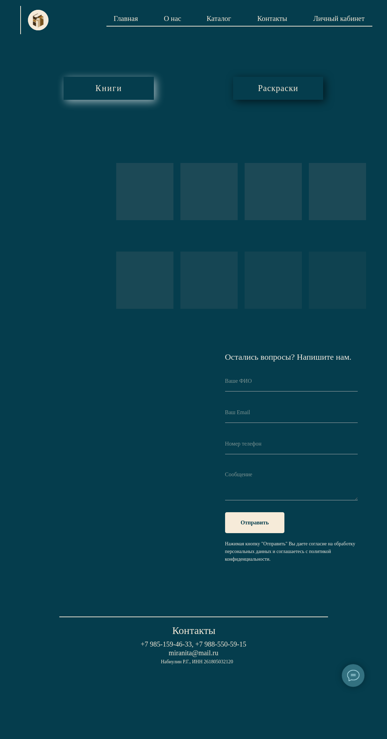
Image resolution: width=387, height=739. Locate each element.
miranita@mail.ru (193, 653)
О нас (172, 18)
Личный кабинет (339, 18)
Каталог (219, 18)
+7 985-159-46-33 (166, 644)
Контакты (272, 18)
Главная (125, 18)
